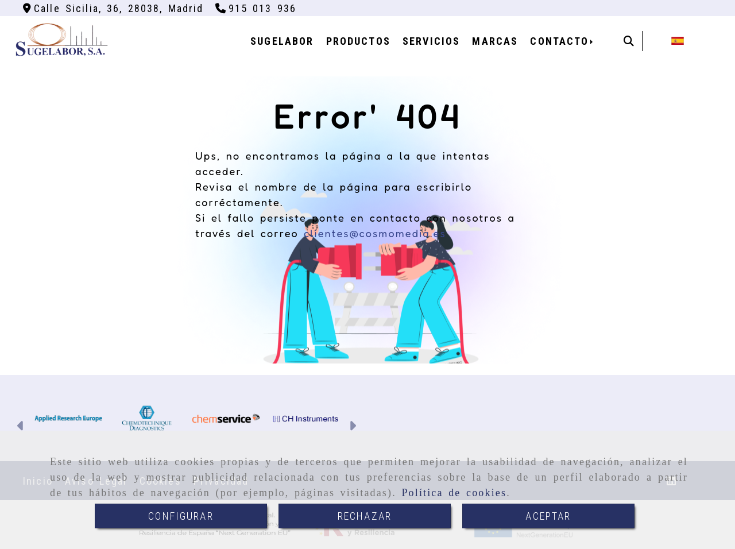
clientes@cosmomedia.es (375, 233)
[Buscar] (628, 41)
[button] (21, 427)
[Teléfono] (256, 8)
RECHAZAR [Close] (365, 516)
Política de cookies (453, 492)
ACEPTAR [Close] (548, 516)
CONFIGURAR (181, 516)
